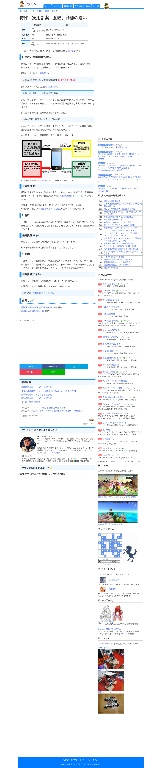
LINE (53, 372)
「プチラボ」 (113, 461)
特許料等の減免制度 (51, 209)
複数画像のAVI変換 (110, 358)
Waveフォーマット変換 (112, 388)
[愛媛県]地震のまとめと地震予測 (36, 387)
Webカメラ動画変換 (111, 365)
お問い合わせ (76, 760)
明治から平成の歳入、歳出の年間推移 (119, 209)
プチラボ (57, 6)
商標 (24, 43)
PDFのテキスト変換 (111, 307)
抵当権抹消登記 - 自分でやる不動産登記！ (121, 249)
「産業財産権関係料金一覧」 (71, 196)
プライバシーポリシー (90, 760)
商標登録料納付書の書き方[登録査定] (119, 217)
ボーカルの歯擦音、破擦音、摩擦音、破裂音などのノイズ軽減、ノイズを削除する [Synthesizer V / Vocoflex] (120, 156)
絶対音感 (106, 430)
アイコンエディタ (110, 351)
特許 (24, 30)
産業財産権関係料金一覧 (32, 311)
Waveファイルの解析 (111, 404)
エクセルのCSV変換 (111, 330)
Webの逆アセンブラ (111, 455)
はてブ (76, 366)
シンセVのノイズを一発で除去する (112, 147)
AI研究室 (68, 6)
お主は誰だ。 (112, 589)
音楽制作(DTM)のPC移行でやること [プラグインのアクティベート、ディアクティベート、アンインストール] (120, 179)
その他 (96, 6)
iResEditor (107, 448)
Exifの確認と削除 (110, 321)
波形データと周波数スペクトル (115, 413)
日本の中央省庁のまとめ (114, 257)
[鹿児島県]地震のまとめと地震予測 (118, 259)
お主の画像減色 (113, 580)
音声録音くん (108, 439)
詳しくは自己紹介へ (52, 453)
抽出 (115, 397)
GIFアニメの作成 (110, 337)
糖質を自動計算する (112, 201)
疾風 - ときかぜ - (109, 284)
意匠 (24, 38)
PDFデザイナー (109, 291)
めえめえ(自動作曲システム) (109, 629)
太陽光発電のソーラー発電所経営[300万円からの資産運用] (48, 391)
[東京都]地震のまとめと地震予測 (117, 265)
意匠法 (42, 307)
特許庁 (70, 50)
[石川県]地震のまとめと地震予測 (117, 262)
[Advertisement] (57, 340)
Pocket (30, 372)
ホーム (47, 6)
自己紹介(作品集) (83, 6)
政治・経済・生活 (47, 11)
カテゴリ (32, 11)
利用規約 (66, 760)
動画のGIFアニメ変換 (111, 344)
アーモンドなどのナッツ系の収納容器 (119, 225)
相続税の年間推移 (111, 268)
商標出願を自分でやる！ (44, 293)
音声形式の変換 (109, 372)
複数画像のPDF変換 (111, 300)
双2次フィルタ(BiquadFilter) (114, 423)
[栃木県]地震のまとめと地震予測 (36, 398)
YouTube (124, 634)
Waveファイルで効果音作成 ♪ (115, 381)
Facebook (54, 366)
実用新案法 (49, 86)
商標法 (49, 307)
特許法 (43, 73)
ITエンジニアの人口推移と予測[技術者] (49, 408)
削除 (120, 397)
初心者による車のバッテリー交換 (117, 222)
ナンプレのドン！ (105, 564)
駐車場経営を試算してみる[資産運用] (119, 243)
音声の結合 (107, 397)
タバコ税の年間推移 (30, 402)
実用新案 (25, 35)
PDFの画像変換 (109, 314)
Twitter (30, 366)
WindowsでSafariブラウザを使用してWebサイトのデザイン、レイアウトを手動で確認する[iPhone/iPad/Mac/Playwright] (120, 167)
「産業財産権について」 (45, 180)
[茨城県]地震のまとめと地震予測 (36, 394)
